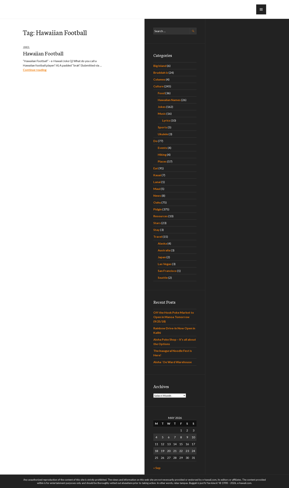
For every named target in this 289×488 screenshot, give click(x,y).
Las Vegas (164, 264)
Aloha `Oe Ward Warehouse (172, 362)
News (157, 195)
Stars (157, 223)
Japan (162, 257)
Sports (162, 127)
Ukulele (163, 134)
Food (161, 93)
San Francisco (167, 270)
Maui (156, 188)
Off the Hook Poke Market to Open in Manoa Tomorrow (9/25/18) (173, 317)
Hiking (162, 154)
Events (162, 147)
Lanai (157, 182)
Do (155, 141)
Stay (156, 229)
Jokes (26, 47)
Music (162, 113)
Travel (157, 236)
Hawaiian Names (169, 100)
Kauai (157, 175)
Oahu (157, 202)
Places (162, 161)
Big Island (159, 65)
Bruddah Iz (160, 72)
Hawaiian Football (43, 53)
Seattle (163, 277)
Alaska (162, 243)
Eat (155, 168)
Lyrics (166, 120)
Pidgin (157, 209)
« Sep (157, 468)
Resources (160, 216)
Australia (164, 250)
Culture (158, 86)
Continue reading (34, 69)
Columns (159, 79)
